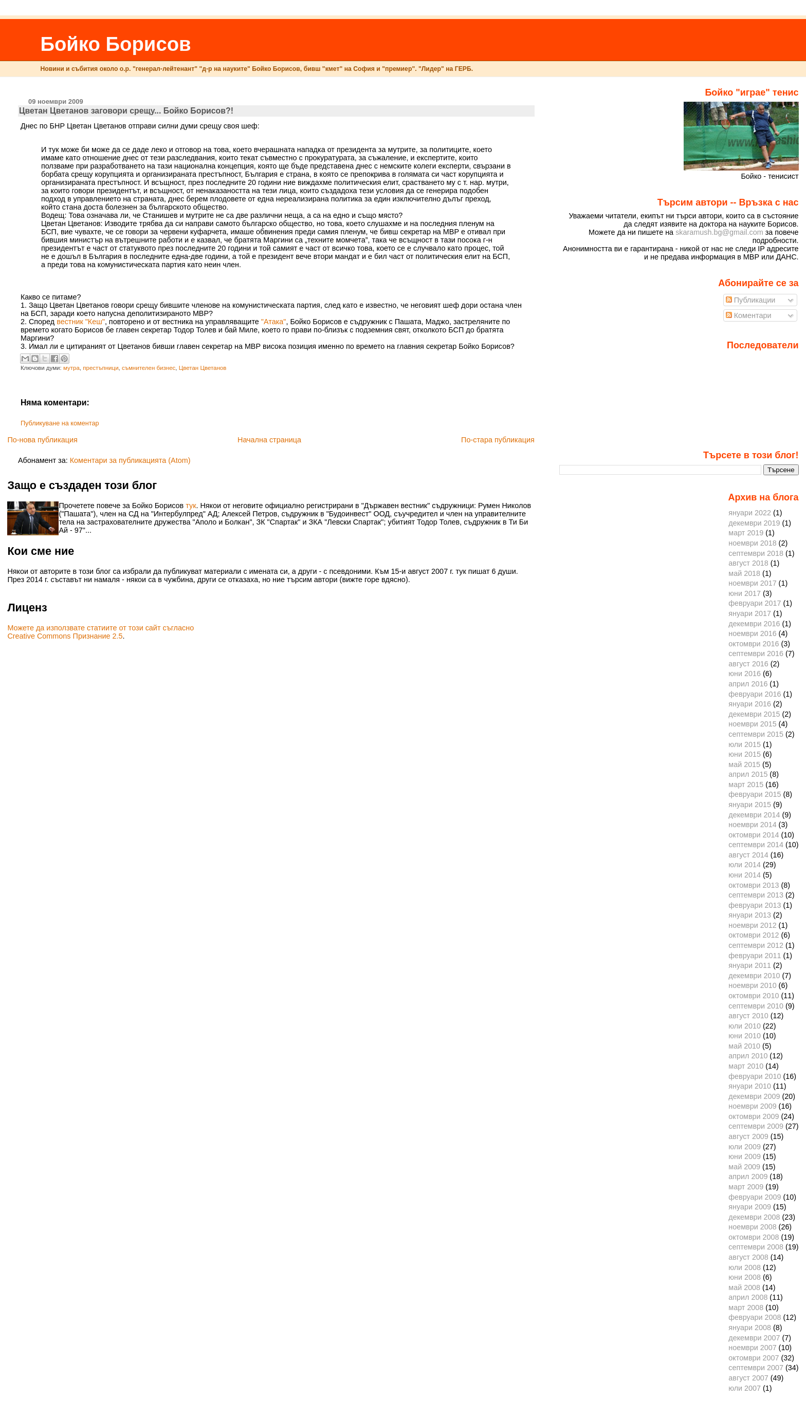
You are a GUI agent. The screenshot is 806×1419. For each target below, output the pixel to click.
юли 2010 (744, 1026)
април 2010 (747, 1056)
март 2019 (745, 533)
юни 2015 (744, 754)
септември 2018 (755, 553)
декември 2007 (754, 1338)
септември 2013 (755, 895)
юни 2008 (744, 1277)
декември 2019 (754, 523)
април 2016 (747, 684)
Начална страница (269, 440)
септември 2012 (755, 945)
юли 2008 (744, 1267)
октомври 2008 (753, 1237)
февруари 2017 (754, 603)
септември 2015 (755, 734)
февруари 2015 (754, 794)
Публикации (751, 300)
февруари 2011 (754, 955)
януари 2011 (749, 965)
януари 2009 (749, 1207)
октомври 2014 (753, 835)
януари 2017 (749, 613)
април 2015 (747, 774)
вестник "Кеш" (81, 322)
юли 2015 (744, 744)
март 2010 (745, 1066)
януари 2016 (749, 704)
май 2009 (744, 1167)
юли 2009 (744, 1147)
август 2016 (748, 664)
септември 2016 (755, 653)
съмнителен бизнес (148, 368)
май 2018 (744, 573)
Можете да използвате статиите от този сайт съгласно (100, 628)
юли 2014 (744, 865)
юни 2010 (744, 1036)
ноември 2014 (752, 824)
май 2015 (744, 764)
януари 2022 (749, 513)
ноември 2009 (752, 1106)
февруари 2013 (754, 905)
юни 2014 (744, 875)
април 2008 (747, 1297)
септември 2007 (755, 1368)
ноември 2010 (752, 985)
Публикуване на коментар (60, 423)
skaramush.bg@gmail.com (719, 232)
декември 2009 (754, 1096)
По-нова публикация (42, 440)
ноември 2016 (752, 633)
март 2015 (745, 784)
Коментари (749, 315)
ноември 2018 (752, 543)
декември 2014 (754, 815)
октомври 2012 (753, 935)
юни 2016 (744, 673)
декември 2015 (754, 714)
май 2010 (744, 1046)
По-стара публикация (498, 440)
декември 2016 (754, 624)
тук (191, 505)
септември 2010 (755, 1006)
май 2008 (744, 1287)
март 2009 (745, 1187)
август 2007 (748, 1378)
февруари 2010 (754, 1076)
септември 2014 (755, 845)
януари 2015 (749, 804)
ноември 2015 (752, 724)
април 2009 (747, 1176)
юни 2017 (744, 593)
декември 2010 (754, 976)
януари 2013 (749, 915)
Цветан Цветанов (203, 368)
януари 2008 (749, 1327)
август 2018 (748, 563)
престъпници (100, 368)
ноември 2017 (752, 583)
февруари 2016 (754, 694)
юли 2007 (744, 1388)
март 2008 (745, 1307)
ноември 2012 (752, 925)
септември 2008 (755, 1247)
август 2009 (748, 1136)
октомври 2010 (753, 996)
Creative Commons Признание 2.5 (64, 636)
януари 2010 (749, 1086)
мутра (71, 368)
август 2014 (748, 855)
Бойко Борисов (115, 44)
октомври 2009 (753, 1116)
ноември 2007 (752, 1347)
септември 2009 (755, 1126)
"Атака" (273, 322)
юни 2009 (744, 1156)
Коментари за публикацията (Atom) (130, 460)
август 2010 (748, 1016)
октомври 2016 (753, 644)
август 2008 (748, 1257)
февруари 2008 (754, 1317)
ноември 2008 (752, 1227)
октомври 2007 (753, 1358)
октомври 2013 (753, 885)
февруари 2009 (754, 1197)
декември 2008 (754, 1217)
